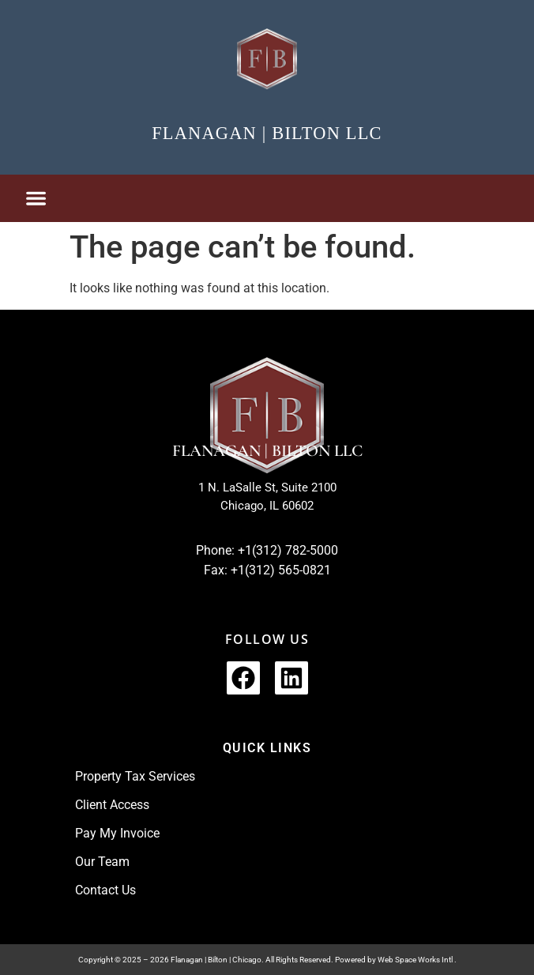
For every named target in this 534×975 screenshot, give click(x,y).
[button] (36, 199)
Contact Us (105, 890)
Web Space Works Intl (416, 959)
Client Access (112, 804)
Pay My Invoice (117, 833)
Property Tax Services (135, 776)
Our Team (102, 861)
